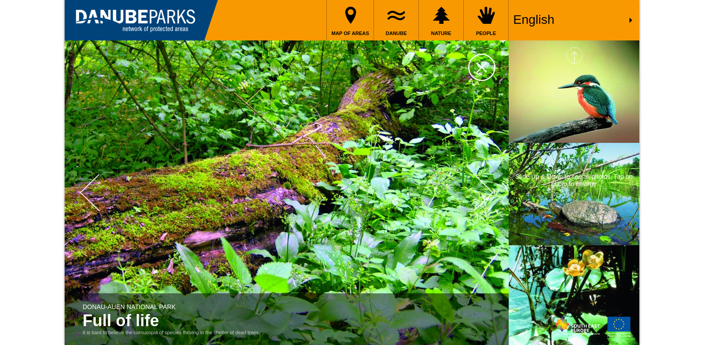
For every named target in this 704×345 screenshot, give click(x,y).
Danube (396, 33)
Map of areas (350, 33)
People (486, 33)
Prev (90, 193)
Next (483, 193)
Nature (441, 33)
